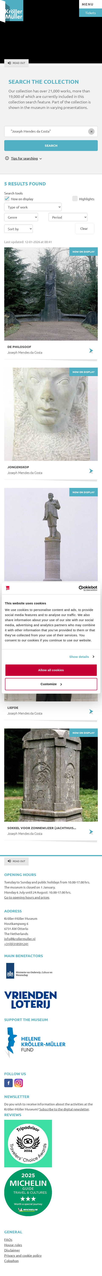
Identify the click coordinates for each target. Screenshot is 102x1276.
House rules (13, 1245)
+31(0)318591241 (16, 944)
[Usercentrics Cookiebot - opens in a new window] (78, 588)
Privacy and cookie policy (23, 1255)
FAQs (8, 1239)
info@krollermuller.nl (19, 939)
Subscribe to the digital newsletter (64, 1109)
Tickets (90, 13)
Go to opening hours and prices (26, 897)
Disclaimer (12, 1250)
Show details (79, 657)
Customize (51, 684)
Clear (84, 228)
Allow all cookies (51, 670)
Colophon (11, 1260)
